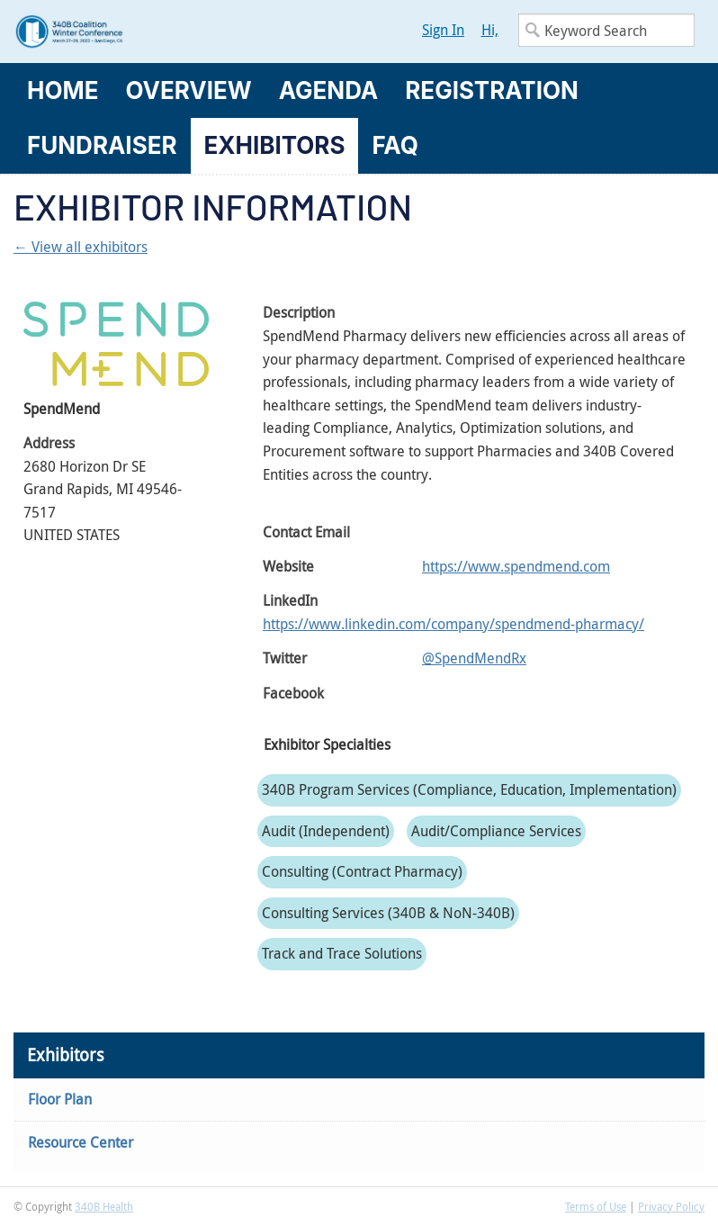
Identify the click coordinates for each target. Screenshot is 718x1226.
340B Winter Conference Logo (186, 32)
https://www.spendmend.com (516, 566)
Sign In (443, 30)
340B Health (104, 1206)
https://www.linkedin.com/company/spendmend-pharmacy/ (453, 624)
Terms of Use (595, 1206)
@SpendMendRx (474, 658)
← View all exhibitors (80, 247)
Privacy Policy (671, 1206)
